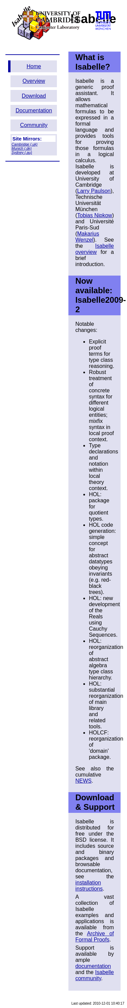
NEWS (83, 781)
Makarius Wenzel (87, 237)
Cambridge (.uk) (24, 144)
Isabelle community (94, 975)
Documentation (34, 110)
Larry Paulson (94, 191)
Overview (33, 81)
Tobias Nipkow (94, 215)
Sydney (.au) (22, 152)
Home (33, 66)
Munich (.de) (21, 148)
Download (34, 96)
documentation (93, 966)
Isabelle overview (94, 249)
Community (33, 125)
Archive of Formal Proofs (94, 936)
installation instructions (89, 886)
